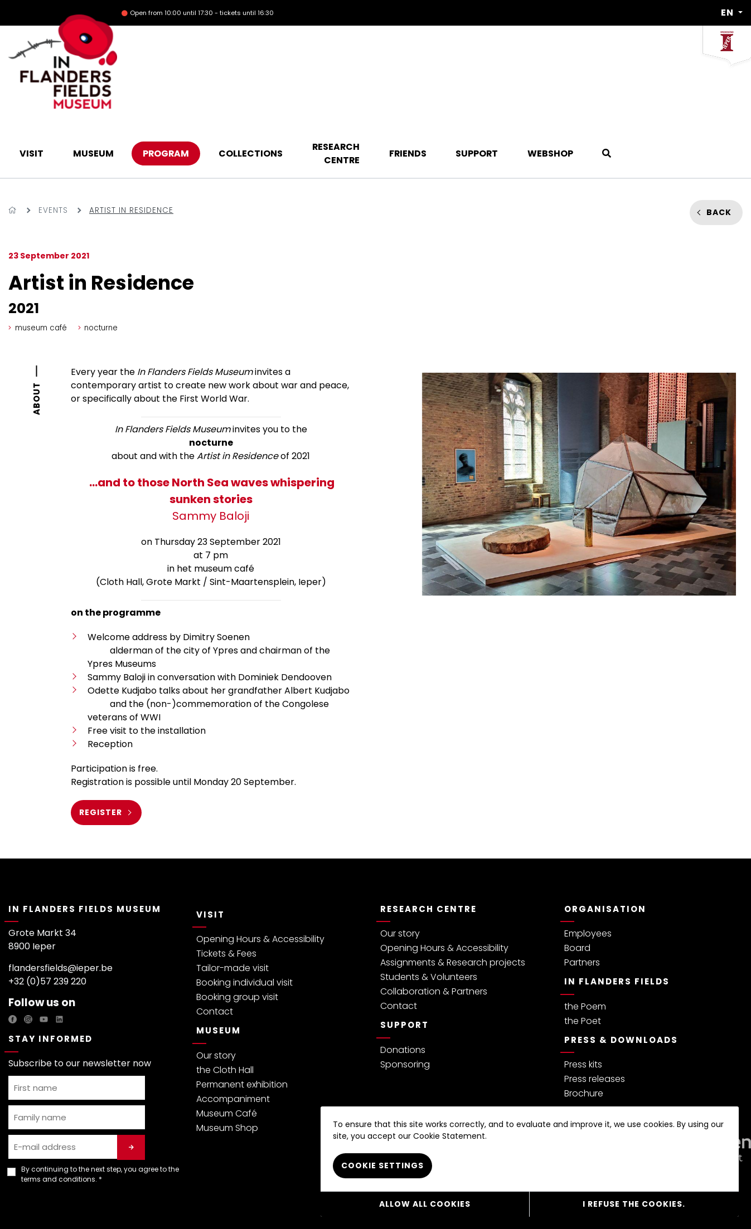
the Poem (585, 949)
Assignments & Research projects (452, 905)
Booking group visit (237, 939)
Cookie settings (382, 1166)
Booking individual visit (244, 925)
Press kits (583, 1007)
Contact (214, 954)
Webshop (283, 1203)
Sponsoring (405, 1007)
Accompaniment (233, 1041)
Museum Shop (227, 1070)
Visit (210, 857)
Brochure (583, 1036)
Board (577, 890)
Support (404, 967)
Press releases (594, 1021)
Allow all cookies (425, 1204)
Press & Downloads (621, 982)
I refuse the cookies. (634, 1204)
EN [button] (728, 12)
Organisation (605, 851)
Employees (588, 876)
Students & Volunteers (428, 919)
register (100, 754)
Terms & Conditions (99, 1203)
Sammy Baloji (211, 441)
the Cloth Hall (225, 1012)
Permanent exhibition (242, 1027)
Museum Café (226, 1056)
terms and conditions (58, 1121)
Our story (216, 998)
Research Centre (428, 851)
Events (53, 153)
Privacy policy (33, 1203)
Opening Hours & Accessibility (260, 881)
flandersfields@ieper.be (60, 910)
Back (718, 154)
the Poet (582, 963)
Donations (402, 992)
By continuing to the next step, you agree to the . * (100, 1116)
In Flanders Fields (617, 924)
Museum (218, 973)
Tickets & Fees (226, 896)
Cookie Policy (235, 1203)
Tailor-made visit (232, 910)
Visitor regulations (172, 1203)
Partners (582, 905)
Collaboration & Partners (433, 934)
